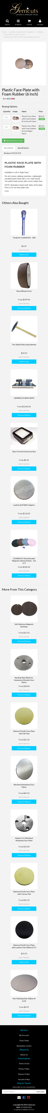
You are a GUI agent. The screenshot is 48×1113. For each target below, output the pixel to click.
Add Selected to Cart (13, 141)
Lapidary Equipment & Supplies (21, 32)
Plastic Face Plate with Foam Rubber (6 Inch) (22, 37)
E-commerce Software (21, 1109)
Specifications (23, 148)
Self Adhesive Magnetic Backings (24, 625)
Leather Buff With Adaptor (24, 505)
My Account (24, 1035)
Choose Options (24, 308)
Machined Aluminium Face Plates (24, 786)
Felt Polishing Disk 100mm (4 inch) (24, 999)
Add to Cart (24, 255)
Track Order (24, 1040)
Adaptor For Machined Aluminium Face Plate (24, 839)
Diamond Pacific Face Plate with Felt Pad (24, 732)
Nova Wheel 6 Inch (24, 291)
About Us (24, 1055)
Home (4, 32)
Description (8, 148)
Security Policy (24, 1079)
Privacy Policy (24, 1069)
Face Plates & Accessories (14, 34)
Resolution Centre (24, 1046)
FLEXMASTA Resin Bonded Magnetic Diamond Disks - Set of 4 (24, 560)
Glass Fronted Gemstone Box (24, 451)
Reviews (12, 153)
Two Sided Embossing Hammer (24, 344)
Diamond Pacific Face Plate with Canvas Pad (24, 893)
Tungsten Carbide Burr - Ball (24, 237)
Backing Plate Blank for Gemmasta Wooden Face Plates (24, 680)
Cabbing (39, 32)
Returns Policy (24, 1074)
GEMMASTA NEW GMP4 (24, 398)
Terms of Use (24, 1063)
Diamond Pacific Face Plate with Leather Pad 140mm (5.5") (24, 946)
